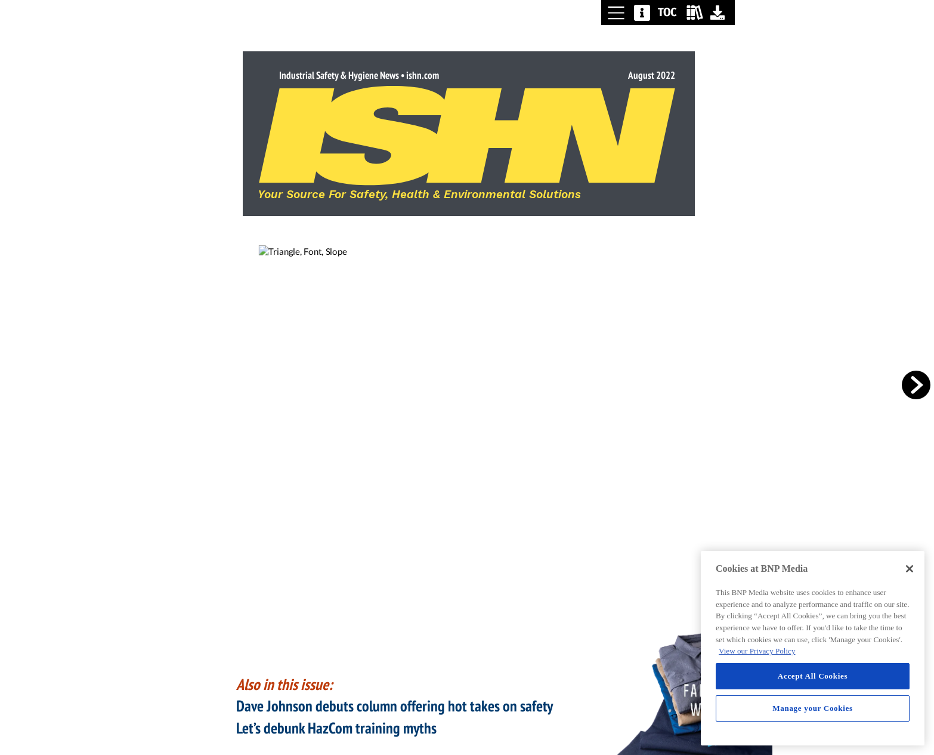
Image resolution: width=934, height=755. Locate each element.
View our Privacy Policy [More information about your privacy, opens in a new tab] (757, 650)
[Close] (909, 569)
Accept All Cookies (813, 675)
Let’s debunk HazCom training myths (336, 728)
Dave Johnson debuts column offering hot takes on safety (394, 706)
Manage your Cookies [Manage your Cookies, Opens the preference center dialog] (812, 708)
